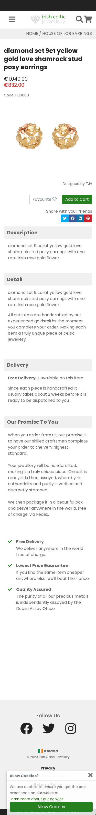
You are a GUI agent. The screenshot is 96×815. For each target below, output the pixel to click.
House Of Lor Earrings (67, 33)
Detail (15, 279)
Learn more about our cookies (36, 799)
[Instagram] (70, 731)
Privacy (48, 768)
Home (32, 33)
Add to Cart (77, 199)
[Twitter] (49, 731)
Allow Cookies (51, 807)
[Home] (48, 19)
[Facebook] (26, 731)
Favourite (45, 199)
